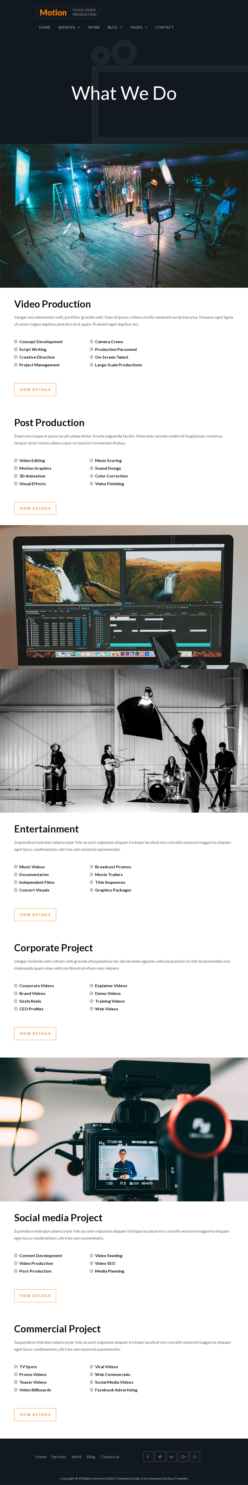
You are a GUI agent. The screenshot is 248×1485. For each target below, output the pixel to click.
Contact (164, 27)
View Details (35, 389)
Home (44, 27)
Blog (112, 27)
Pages (136, 27)
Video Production (52, 304)
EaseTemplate (178, 1478)
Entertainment (46, 829)
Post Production (49, 422)
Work (94, 27)
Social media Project (58, 1217)
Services (66, 27)
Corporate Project (53, 947)
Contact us (109, 1456)
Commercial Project (57, 1328)
